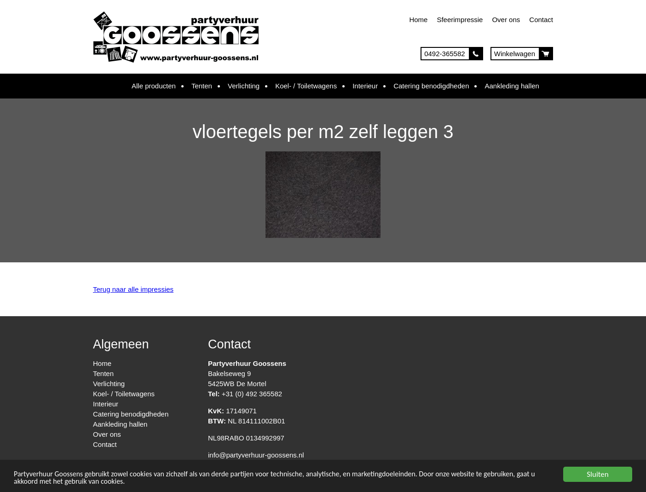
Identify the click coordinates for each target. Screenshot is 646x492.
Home (418, 19)
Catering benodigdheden (431, 86)
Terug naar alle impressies (133, 289)
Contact (541, 19)
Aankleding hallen (511, 86)
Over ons (506, 19)
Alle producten (154, 86)
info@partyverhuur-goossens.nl (256, 455)
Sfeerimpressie (460, 19)
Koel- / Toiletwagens (306, 86)
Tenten (201, 86)
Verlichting (244, 86)
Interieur (365, 86)
